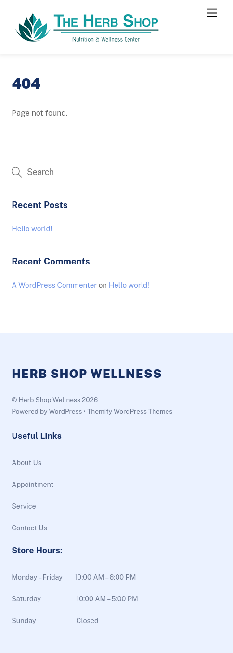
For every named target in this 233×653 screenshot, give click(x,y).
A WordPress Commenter (54, 285)
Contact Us (29, 528)
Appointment (32, 484)
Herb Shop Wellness (49, 399)
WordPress (65, 411)
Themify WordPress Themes (129, 411)
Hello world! (32, 228)
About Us (26, 462)
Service (24, 506)
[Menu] (211, 13)
